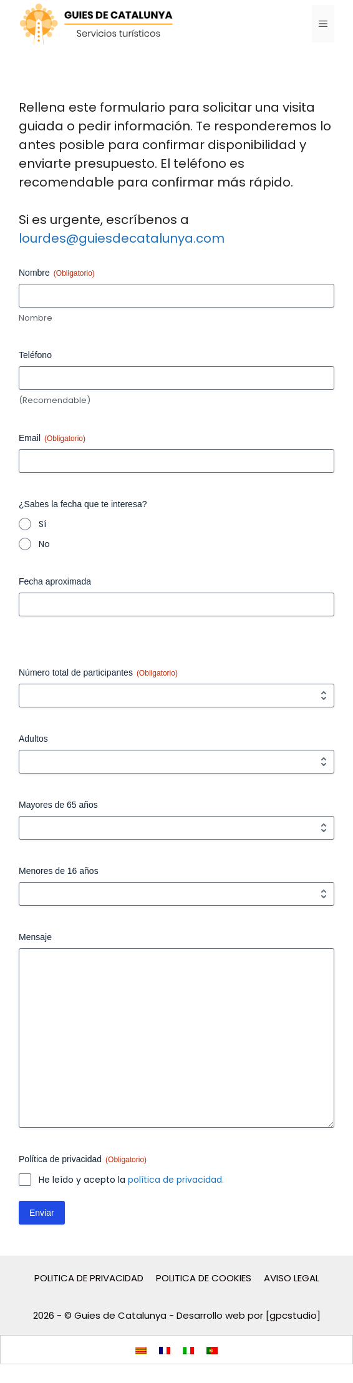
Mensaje (35, 937)
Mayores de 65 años (58, 805)
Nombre (35, 318)
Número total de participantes (98, 673)
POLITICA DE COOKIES (203, 1277)
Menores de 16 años (59, 871)
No (44, 544)
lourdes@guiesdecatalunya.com (122, 238)
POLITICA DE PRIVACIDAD (88, 1277)
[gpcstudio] (293, 1315)
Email (52, 438)
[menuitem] (141, 1349)
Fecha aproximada (55, 581)
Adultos (33, 739)
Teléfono (35, 355)
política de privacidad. (176, 1179)
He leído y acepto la (131, 1179)
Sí (42, 524)
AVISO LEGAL (291, 1277)
